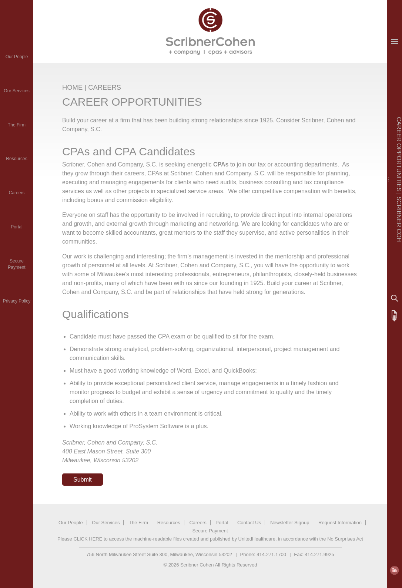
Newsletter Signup (289, 522)
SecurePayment (16, 264)
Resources (16, 158)
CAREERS (104, 87)
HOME (72, 87)
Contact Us (249, 522)
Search (394, 298)
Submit (82, 479)
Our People (17, 56)
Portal (16, 226)
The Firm (17, 125)
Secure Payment (210, 531)
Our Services (16, 90)
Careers (17, 192)
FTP (394, 315)
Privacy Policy (17, 301)
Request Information (340, 522)
